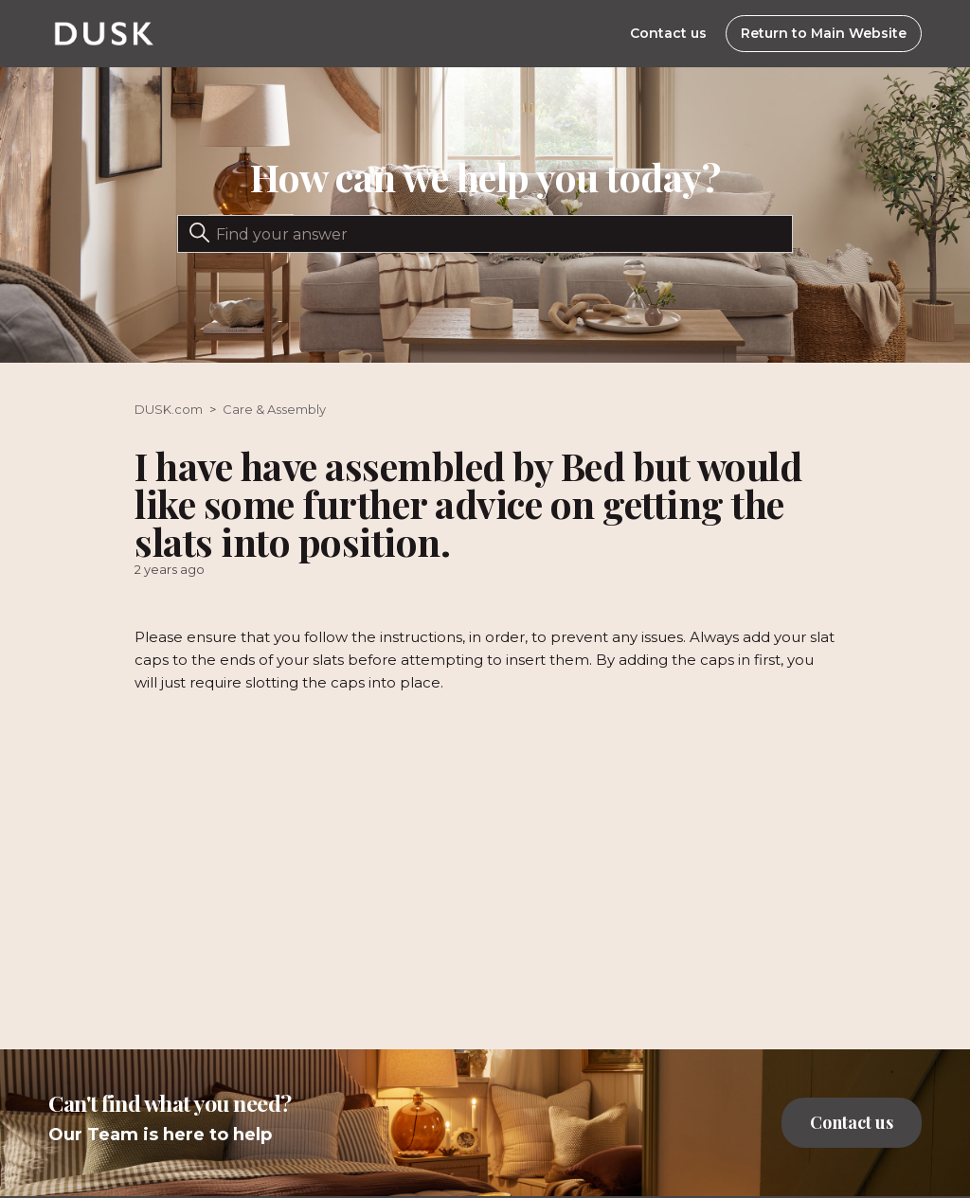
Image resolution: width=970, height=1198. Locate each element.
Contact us (668, 34)
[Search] (485, 234)
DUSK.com (169, 409)
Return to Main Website (824, 33)
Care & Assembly (274, 409)
